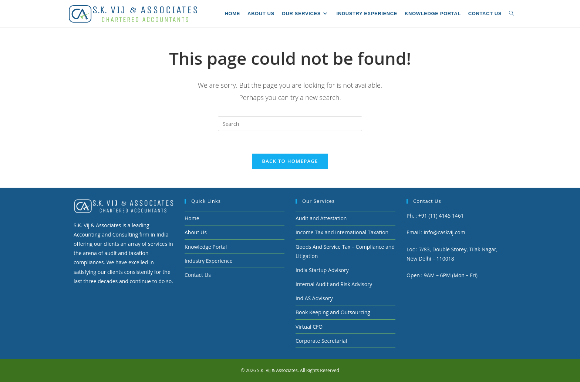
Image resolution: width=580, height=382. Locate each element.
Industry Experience (209, 260)
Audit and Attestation (321, 218)
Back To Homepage (290, 161)
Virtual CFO (309, 326)
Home (192, 218)
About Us (196, 232)
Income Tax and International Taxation (342, 232)
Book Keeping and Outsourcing (333, 312)
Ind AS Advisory (314, 298)
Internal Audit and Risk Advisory (334, 284)
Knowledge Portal (206, 246)
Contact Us (198, 274)
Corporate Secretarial (321, 340)
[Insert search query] (290, 123)
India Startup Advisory (322, 270)
